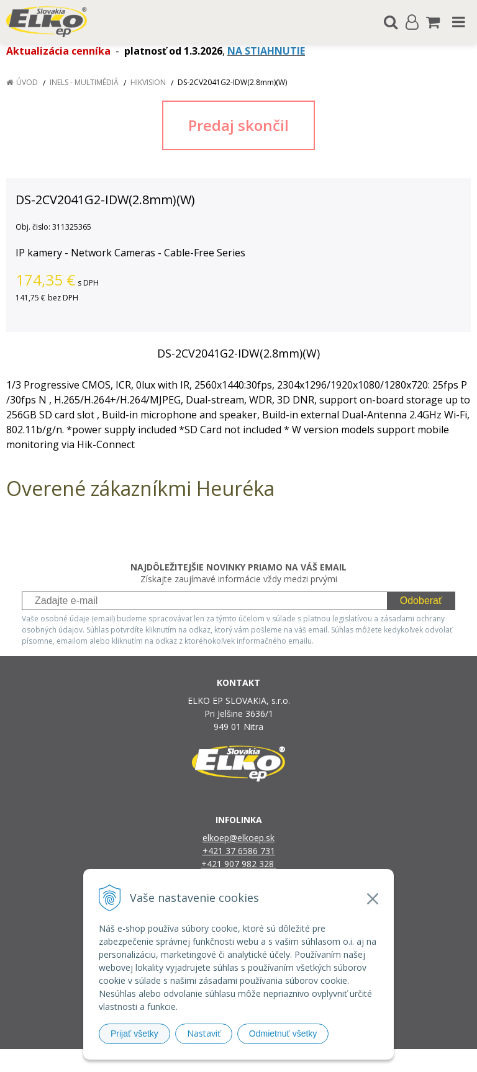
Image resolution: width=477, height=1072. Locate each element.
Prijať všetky (134, 1033)
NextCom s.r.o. (366, 1060)
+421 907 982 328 (238, 864)
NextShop (217, 1060)
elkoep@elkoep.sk (238, 838)
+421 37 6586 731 (238, 851)
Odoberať (421, 600)
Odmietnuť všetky (283, 1033)
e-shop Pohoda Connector (286, 1060)
